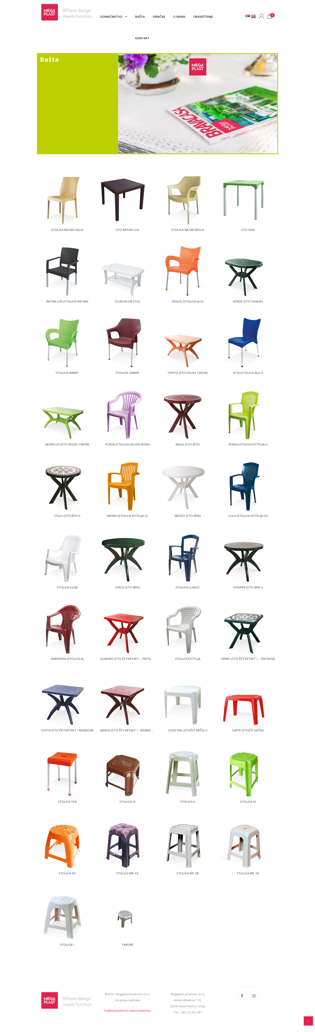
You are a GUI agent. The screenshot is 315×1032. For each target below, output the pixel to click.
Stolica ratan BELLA (187, 230)
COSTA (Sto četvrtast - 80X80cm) (67, 730)
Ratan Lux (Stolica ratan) (67, 301)
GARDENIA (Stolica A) (67, 659)
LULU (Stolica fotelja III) (248, 516)
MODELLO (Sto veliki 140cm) (67, 444)
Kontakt (142, 38)
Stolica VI (248, 802)
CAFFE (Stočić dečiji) (248, 730)
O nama (179, 16)
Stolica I (67, 945)
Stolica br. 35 (127, 873)
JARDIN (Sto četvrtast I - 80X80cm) (127, 730)
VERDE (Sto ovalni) (248, 301)
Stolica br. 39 (248, 873)
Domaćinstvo (111, 16)
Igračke (159, 16)
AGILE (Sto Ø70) (188, 444)
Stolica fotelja (187, 659)
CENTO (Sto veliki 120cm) (188, 373)
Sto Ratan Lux (127, 230)
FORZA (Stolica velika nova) (127, 444)
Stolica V (187, 802)
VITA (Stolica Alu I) (248, 373)
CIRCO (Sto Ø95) (127, 587)
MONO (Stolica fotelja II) (127, 516)
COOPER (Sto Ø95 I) (248, 587)
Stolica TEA (67, 802)
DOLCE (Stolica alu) (187, 301)
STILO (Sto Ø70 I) (67, 516)
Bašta (140, 16)
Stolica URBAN (127, 373)
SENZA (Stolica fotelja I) (247, 444)
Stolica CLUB (67, 587)
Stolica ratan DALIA (67, 230)
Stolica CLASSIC (188, 587)
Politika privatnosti (116, 1010)
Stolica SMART (67, 373)
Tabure (127, 945)
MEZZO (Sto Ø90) (188, 516)
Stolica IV (127, 802)
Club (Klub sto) (127, 301)
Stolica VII (67, 873)
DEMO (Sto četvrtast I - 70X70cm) (248, 659)
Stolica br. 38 (188, 873)
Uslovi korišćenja (140, 1010)
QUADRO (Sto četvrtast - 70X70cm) (128, 659)
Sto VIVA (248, 230)
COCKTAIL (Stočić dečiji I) (187, 730)
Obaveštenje (203, 16)
